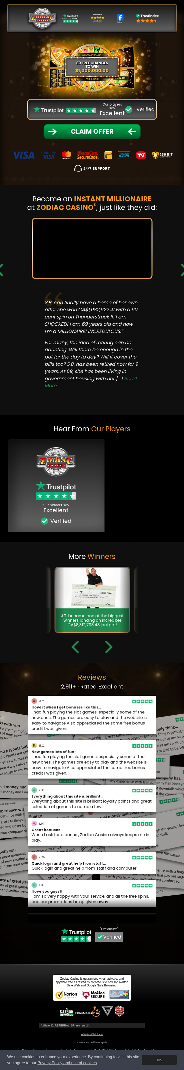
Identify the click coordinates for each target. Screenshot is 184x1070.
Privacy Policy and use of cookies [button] (67, 1063)
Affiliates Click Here (92, 1034)
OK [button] (159, 1060)
